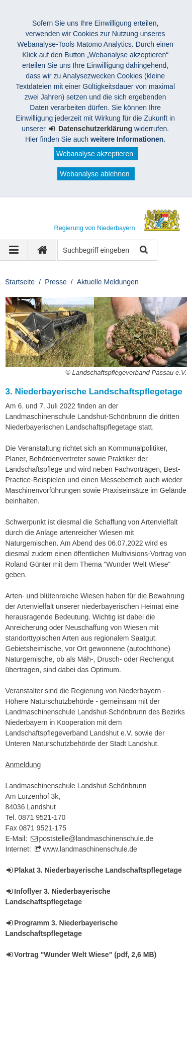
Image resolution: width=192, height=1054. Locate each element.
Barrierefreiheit (40, 1028)
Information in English (51, 1038)
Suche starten (143, 250)
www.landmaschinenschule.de (90, 849)
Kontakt (80, 1017)
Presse (56, 282)
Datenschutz (128, 1017)
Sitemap (93, 1028)
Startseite (20, 282)
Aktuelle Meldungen (108, 282)
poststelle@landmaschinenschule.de (96, 838)
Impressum (34, 1017)
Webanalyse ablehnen (94, 174)
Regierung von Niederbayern (69, 1007)
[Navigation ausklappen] (14, 250)
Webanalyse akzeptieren (94, 154)
